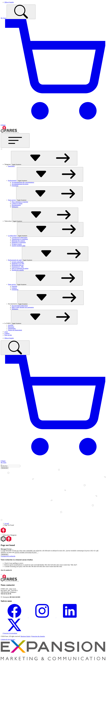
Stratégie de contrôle (18, 270)
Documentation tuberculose (20, 305)
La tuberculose (12, 235)
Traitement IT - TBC (18, 267)
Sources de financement (15, 330)
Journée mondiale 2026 (18, 245)
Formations (15, 185)
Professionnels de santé (15, 260)
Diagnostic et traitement (19, 242)
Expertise (14, 286)
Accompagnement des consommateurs (23, 182)
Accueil (6, 523)
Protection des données (38, 636)
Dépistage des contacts (18, 241)
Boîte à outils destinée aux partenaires (23, 307)
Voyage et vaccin (17, 244)
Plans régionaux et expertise (20, 202)
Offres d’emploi (9, 2)
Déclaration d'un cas (18, 265)
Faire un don (8, 335)
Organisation (11, 328)
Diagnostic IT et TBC (18, 263)
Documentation (16, 205)
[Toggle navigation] (15, 140)
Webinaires (15, 207)
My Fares (3, 18)
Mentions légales (25, 636)
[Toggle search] (21, 12)
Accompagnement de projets (20, 184)
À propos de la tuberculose (19, 237)
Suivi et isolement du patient (20, 268)
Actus (6, 331)
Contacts (14, 288)
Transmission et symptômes (20, 239)
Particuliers (11, 166)
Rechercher (4, 466)
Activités (10, 325)
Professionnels (12, 180)
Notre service (12, 200)
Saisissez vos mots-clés (7, 552)
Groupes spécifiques (18, 262)
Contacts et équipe (17, 203)
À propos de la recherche (8, 556)
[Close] (1, 464)
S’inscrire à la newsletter (9, 633)
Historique (11, 327)
